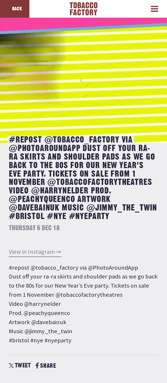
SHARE (45, 366)
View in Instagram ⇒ (35, 252)
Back (17, 8)
